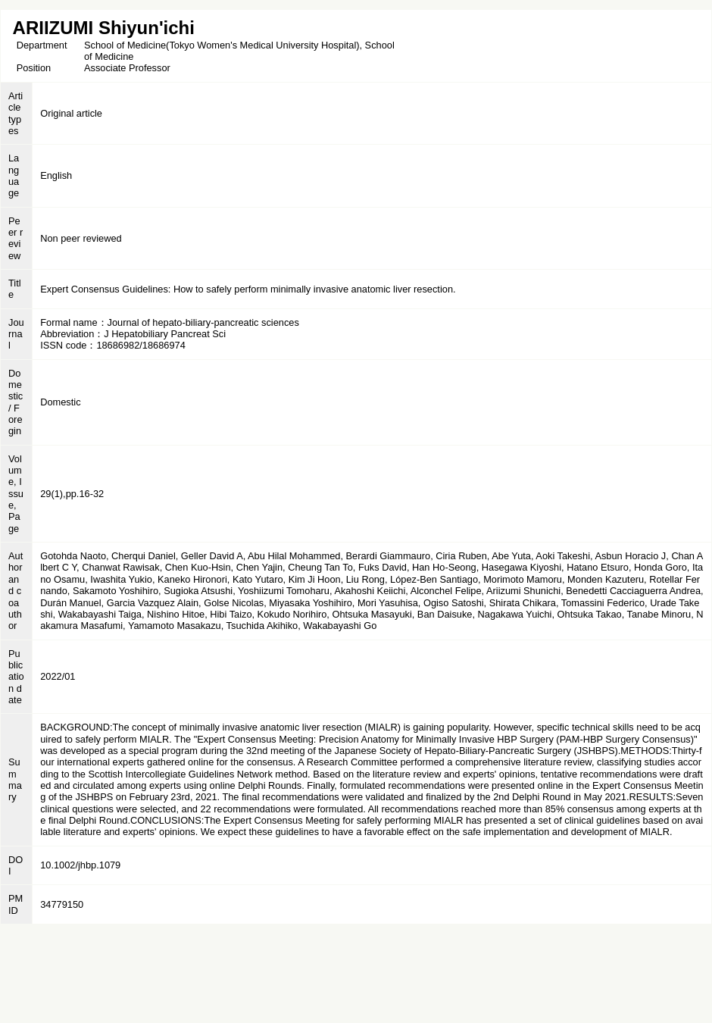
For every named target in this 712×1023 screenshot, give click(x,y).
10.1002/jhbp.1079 (80, 865)
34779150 (61, 904)
